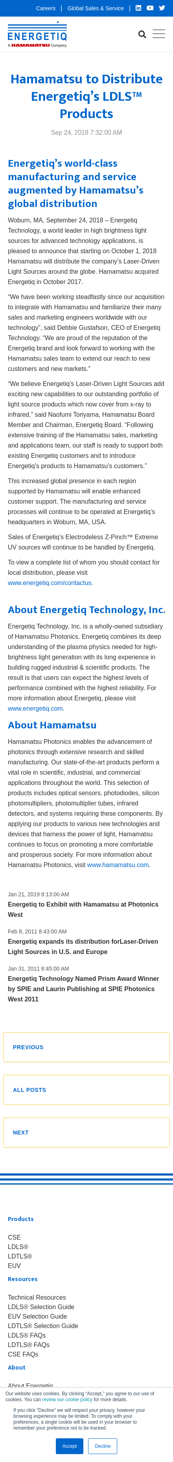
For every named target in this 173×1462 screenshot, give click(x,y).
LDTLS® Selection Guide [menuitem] (43, 1326)
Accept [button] (70, 1446)
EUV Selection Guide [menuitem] (37, 1316)
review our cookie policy (67, 1399)
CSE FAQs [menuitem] (23, 1354)
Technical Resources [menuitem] (37, 1298)
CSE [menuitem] (14, 1237)
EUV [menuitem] (14, 1266)
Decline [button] (102, 1446)
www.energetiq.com (35, 708)
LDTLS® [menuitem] (20, 1256)
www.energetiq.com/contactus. (50, 583)
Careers (46, 8)
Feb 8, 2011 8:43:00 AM (37, 931)
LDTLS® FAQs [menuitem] (29, 1345)
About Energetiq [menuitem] (30, 1386)
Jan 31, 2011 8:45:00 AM (38, 968)
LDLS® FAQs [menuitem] (27, 1335)
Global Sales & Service (96, 8)
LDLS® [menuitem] (18, 1247)
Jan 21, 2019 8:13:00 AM (38, 894)
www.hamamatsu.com (118, 865)
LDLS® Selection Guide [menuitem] (41, 1307)
